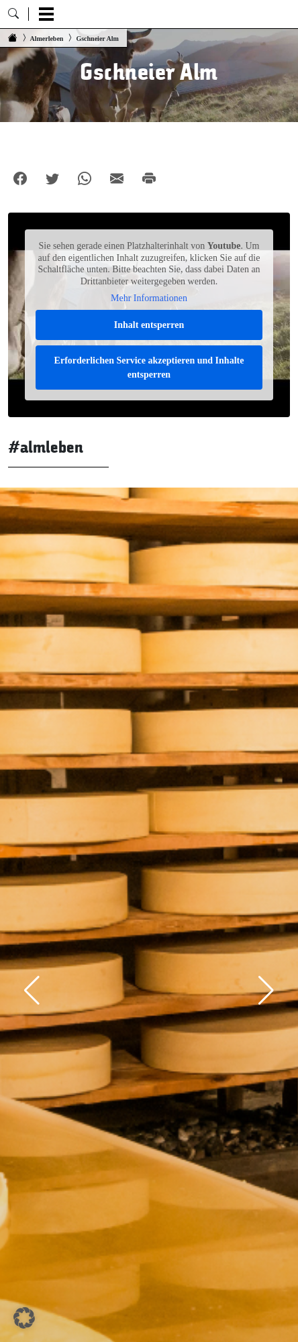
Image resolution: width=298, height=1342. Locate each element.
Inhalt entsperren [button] (149, 324)
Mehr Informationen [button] (149, 298)
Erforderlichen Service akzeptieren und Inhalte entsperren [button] (149, 367)
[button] (24, 1318)
